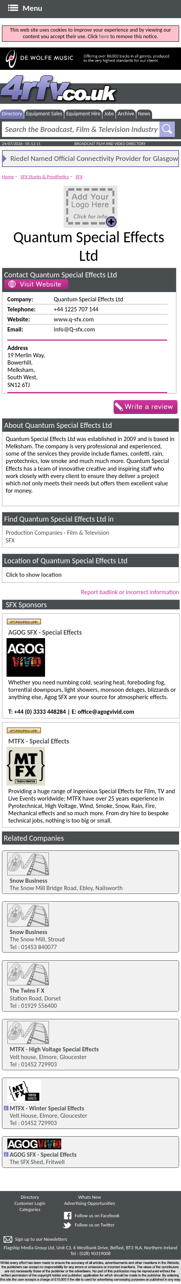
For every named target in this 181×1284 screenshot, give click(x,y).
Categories (30, 1209)
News (144, 113)
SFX (78, 176)
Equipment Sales (44, 113)
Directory (12, 113)
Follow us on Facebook (97, 1215)
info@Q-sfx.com (74, 329)
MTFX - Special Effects (38, 741)
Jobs (109, 113)
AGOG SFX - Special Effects (45, 632)
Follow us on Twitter (94, 1225)
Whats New (89, 1197)
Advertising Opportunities (89, 1203)
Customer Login (30, 1203)
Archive (126, 113)
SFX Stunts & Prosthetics (44, 176)
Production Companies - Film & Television (57, 532)
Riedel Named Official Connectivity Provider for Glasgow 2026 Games (94, 160)
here (104, 36)
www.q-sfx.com (74, 319)
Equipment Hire (83, 113)
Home (8, 176)
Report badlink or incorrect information (130, 592)
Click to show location (34, 574)
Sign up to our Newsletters (41, 1239)
